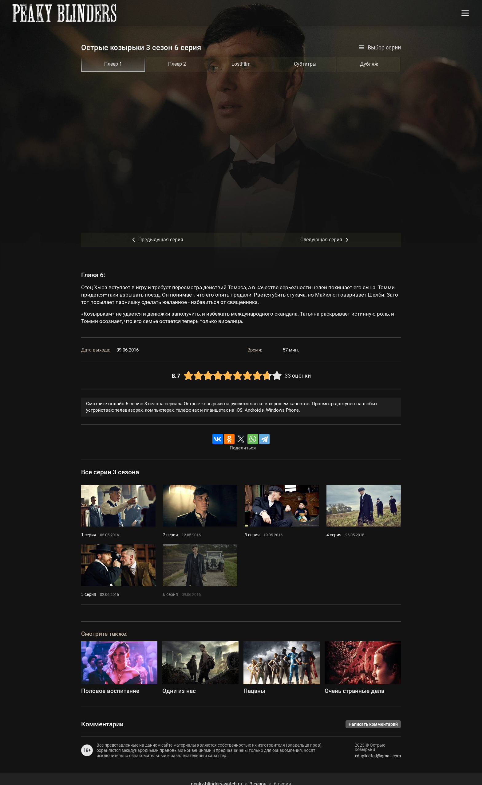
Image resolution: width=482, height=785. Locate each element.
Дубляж (369, 64)
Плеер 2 (177, 64)
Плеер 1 (113, 64)
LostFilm (241, 64)
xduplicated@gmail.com (378, 756)
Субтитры (305, 64)
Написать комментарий (373, 724)
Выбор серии (379, 47)
